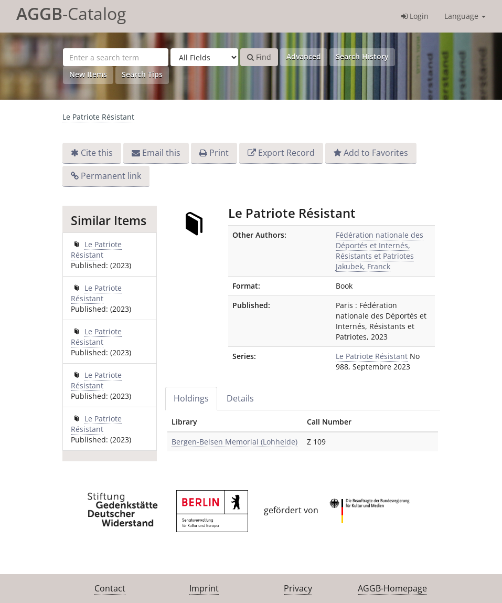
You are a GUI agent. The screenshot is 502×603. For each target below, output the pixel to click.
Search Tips (142, 74)
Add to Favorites (376, 152)
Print (219, 152)
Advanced (303, 56)
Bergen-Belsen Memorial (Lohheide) (234, 442)
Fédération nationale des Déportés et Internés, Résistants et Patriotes (379, 245)
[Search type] (204, 57)
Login (415, 16)
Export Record (286, 152)
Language (465, 16)
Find (259, 57)
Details (240, 398)
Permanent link (111, 176)
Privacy (298, 588)
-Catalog (71, 13)
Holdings (191, 398)
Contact (109, 588)
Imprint (204, 588)
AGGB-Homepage (392, 588)
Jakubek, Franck (363, 266)
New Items (88, 74)
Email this (161, 152)
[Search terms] (115, 57)
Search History (362, 56)
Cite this (97, 152)
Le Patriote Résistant (98, 117)
